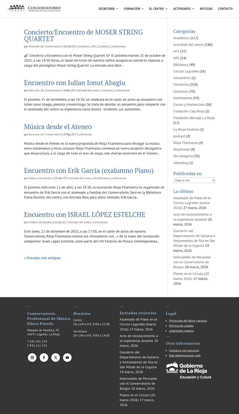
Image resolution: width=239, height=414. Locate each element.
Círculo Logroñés (186, 71)
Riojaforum (181, 149)
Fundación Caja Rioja (188, 111)
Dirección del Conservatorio (45, 46)
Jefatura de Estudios (40, 178)
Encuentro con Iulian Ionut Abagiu (74, 82)
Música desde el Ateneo (58, 126)
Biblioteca (104, 178)
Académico (83, 46)
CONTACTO (225, 9)
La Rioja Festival (186, 129)
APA (176, 58)
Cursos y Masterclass (189, 104)
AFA (93, 46)
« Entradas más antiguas (42, 257)
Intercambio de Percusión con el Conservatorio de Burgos (192, 262)
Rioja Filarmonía (185, 142)
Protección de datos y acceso (188, 320)
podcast (179, 136)
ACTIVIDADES (182, 9)
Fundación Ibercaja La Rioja (193, 117)
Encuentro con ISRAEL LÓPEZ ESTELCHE (84, 214)
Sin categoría (183, 156)
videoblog (180, 162)
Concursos (180, 91)
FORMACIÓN (132, 9)
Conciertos (103, 46)
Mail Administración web (185, 355)
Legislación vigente (181, 331)
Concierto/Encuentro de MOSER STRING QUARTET (83, 35)
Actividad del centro (88, 90)
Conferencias (118, 46)
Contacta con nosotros (184, 350)
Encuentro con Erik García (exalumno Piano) (89, 170)
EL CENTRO (156, 9)
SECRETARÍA (107, 9)
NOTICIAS (206, 9)
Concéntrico (182, 78)
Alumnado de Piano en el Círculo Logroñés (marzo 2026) (192, 203)
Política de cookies (181, 326)
